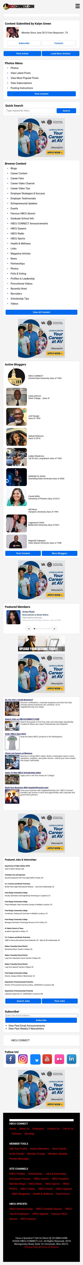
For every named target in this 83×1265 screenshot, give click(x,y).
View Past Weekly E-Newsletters (26, 1028)
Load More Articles (61, 53)
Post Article (22, 53)
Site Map (29, 1133)
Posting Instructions (22, 88)
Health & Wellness (21, 243)
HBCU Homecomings (21, 1208)
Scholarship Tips (20, 298)
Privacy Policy (31, 1247)
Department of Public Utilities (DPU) (17, 866)
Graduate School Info (22, 218)
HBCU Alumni (41, 1178)
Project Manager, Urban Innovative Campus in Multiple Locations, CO (28, 904)
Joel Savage (33, 416)
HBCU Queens (18, 228)
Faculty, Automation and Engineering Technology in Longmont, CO (27, 896)
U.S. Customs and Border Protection (17, 884)
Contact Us (53, 1128)
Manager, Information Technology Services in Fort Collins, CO (26, 922)
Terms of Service (50, 1247)
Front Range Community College (16, 893)
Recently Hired (19, 288)
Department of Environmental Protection (19, 982)
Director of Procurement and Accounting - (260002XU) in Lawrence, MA (29, 985)
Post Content (41, 94)
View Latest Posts (21, 73)
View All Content (41, 312)
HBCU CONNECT (35, 376)
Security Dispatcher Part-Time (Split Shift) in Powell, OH (24, 878)
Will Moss (32, 509)
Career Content (19, 173)
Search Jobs (23, 1001)
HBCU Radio (17, 233)
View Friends (59, 1148)
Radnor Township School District (16, 946)
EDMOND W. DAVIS (36, 476)
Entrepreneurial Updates (24, 203)
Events (14, 208)
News (14, 258)
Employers (38, 1128)
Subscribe (24, 43)
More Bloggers (59, 553)
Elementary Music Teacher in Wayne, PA (18, 949)
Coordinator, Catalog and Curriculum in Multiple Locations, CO (26, 913)
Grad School (63, 1193)
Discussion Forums (20, 1178)
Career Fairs (17, 178)
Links (14, 248)
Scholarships (35, 1173)
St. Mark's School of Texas (14, 928)
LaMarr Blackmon (36, 456)
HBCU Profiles (17, 1173)
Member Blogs (17, 1183)
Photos (15, 68)
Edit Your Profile (18, 1148)
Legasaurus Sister (36, 522)
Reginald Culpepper (37, 540)
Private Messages (19, 1158)
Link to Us (68, 1128)
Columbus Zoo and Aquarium (15, 875)
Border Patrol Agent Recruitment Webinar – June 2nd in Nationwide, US (29, 887)
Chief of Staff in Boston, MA (14, 869)
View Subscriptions (21, 83)
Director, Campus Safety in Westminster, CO (20, 976)
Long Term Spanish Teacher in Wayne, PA (19, 967)
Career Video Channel (22, 183)
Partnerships (18, 263)
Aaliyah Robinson (36, 436)
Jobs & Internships (56, 1173)
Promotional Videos (21, 283)
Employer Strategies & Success (28, 193)
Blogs (14, 168)
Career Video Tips (20, 188)
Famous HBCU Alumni (23, 213)
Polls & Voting (18, 273)
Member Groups (36, 1153)
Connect (58, 43)
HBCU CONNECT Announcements (29, 223)
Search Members (39, 1148)
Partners (16, 1133)
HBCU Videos (27, 1188)
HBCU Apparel (64, 1188)
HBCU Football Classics (49, 1208)
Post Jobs (60, 1001)
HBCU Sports (18, 238)
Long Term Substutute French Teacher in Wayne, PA (22, 958)
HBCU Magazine (21, 1193)
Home (12, 1128)
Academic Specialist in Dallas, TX (16, 931)
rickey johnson (34, 396)
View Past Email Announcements (26, 1025)
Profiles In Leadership (23, 278)
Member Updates (57, 1153)
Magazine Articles (21, 253)
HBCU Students (60, 1178)
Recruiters (16, 293)
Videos (14, 303)
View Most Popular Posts (25, 78)
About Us (24, 1128)
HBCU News (35, 1183)
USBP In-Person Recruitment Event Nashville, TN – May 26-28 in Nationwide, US (32, 940)
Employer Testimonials (23, 198)
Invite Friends (16, 1153)
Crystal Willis (34, 496)
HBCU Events (45, 1188)
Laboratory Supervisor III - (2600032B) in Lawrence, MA (24, 994)
